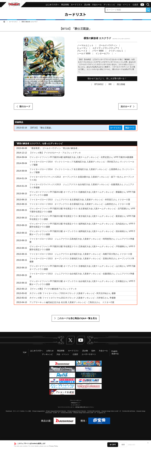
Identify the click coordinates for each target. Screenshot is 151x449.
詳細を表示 (131, 444)
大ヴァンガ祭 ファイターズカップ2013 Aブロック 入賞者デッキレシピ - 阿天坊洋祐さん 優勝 (72, 293)
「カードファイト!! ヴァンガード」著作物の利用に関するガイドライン (75, 407)
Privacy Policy (53, 446)
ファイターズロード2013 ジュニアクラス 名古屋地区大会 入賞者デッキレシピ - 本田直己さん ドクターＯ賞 (79, 199)
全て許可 (113, 445)
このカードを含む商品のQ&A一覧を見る (77, 318)
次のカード (126, 106)
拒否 (123, 445)
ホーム (4, 22)
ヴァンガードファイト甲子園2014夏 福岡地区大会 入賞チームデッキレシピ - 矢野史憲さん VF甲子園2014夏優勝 (81, 157)
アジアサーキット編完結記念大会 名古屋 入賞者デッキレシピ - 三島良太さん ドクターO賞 (71, 302)
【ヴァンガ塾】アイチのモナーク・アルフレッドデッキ (55, 153)
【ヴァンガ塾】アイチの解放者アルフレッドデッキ (53, 289)
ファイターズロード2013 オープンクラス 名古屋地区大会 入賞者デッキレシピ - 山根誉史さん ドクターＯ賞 (79, 204)
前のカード (24, 106)
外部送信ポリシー (75, 402)
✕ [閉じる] (148, 443)
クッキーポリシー (75, 405)
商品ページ (129, 128)
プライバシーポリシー (75, 400)
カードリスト (13, 21)
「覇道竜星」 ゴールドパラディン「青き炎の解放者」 (54, 148)
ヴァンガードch (142, 4)
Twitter (70, 340)
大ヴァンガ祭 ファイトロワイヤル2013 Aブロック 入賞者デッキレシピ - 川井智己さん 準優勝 (72, 298)
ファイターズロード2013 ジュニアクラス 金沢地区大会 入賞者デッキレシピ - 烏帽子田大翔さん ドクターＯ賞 (80, 254)
